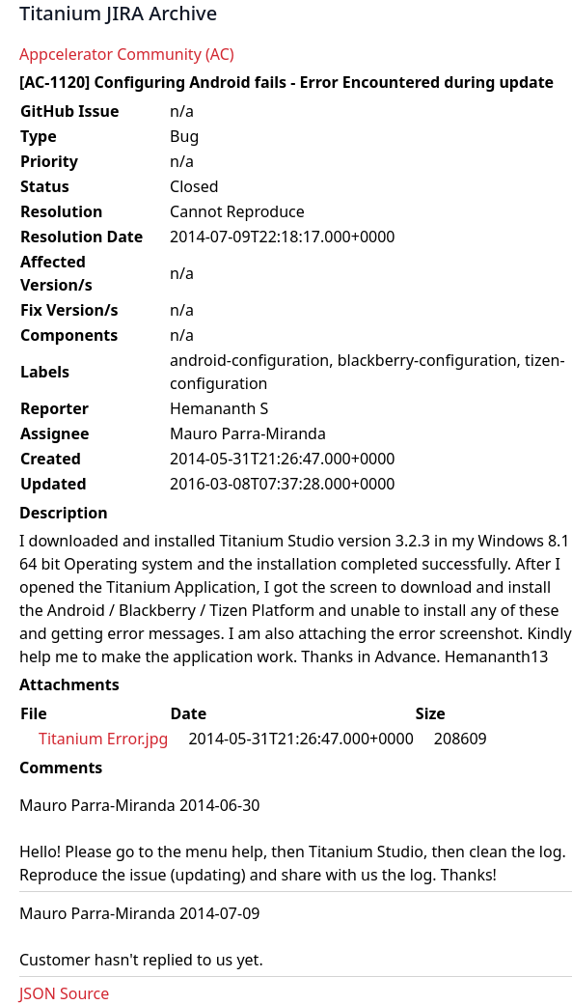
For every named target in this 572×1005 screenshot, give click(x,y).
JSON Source (64, 993)
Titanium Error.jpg (103, 738)
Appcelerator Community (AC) (126, 54)
